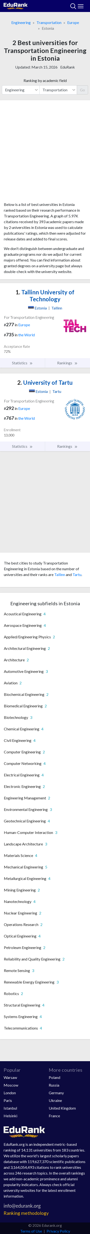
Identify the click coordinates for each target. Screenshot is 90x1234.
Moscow (11, 1085)
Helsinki (10, 1115)
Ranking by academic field (45, 80)
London (10, 1092)
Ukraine (55, 1100)
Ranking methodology (26, 1213)
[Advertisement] (45, 153)
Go (82, 89)
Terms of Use (31, 1231)
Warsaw (10, 1077)
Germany (56, 1092)
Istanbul (10, 1108)
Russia (54, 1085)
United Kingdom (62, 1108)
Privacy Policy (58, 1231)
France (54, 1115)
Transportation (48, 22)
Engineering (21, 22)
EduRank (67, 67)
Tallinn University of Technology (45, 296)
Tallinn (59, 574)
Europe (73, 22)
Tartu (76, 574)
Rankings (67, 363)
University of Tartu (45, 382)
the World (26, 334)
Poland (54, 1077)
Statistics (22, 363)
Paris (8, 1100)
